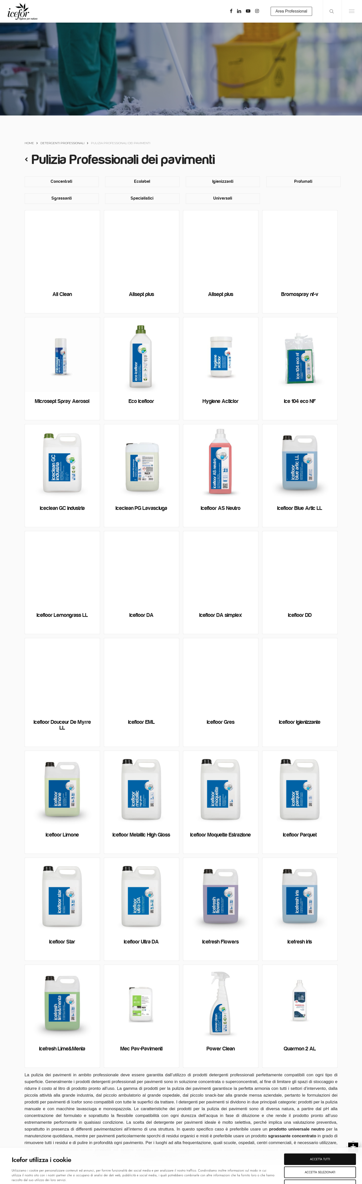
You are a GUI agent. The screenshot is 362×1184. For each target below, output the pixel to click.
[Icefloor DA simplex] (220, 568)
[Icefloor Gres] (220, 675)
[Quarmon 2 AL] (299, 1002)
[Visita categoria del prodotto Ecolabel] (142, 182)
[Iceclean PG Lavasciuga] (141, 461)
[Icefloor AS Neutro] (220, 461)
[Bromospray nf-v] (299, 247)
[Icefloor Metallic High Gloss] (141, 788)
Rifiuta (320, 1155)
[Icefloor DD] (299, 568)
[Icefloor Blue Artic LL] (299, 461)
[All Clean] (62, 247)
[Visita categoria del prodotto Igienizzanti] (223, 182)
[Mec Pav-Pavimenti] (141, 1002)
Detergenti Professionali (62, 143)
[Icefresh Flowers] (220, 895)
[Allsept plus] (141, 247)
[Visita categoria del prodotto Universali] (223, 199)
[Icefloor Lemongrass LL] (62, 568)
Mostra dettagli (180, 1175)
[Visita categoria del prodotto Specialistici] (142, 199)
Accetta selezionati (320, 1142)
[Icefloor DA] (141, 568)
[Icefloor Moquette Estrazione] (220, 788)
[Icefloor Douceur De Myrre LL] (62, 675)
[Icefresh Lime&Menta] (62, 1002)
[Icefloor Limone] (62, 788)
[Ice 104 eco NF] (299, 354)
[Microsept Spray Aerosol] (62, 354)
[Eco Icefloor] (141, 354)
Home (29, 143)
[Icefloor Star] (62, 895)
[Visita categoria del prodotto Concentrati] (62, 182)
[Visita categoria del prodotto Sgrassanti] (62, 199)
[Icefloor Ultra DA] (141, 895)
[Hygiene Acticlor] (220, 354)
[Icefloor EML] (141, 675)
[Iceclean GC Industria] (62, 461)
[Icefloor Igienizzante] (299, 675)
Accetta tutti (320, 1129)
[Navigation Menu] (352, 11)
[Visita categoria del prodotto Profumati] (303, 182)
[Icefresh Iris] (299, 895)
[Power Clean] (220, 1002)
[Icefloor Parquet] (299, 788)
